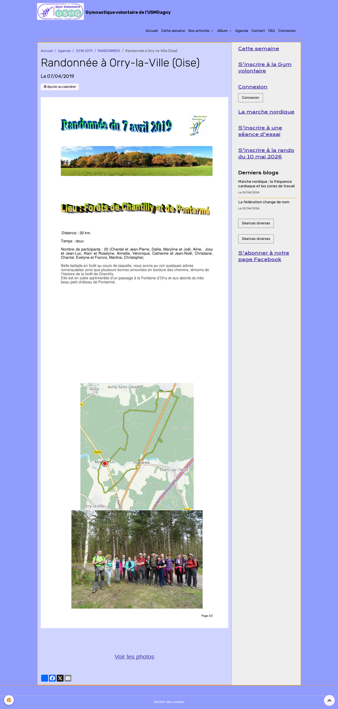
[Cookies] (9, 700)
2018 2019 (84, 52)
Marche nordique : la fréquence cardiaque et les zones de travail (266, 186)
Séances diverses (256, 226)
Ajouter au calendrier (60, 88)
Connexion (287, 32)
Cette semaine (173, 32)
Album (222, 32)
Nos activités (199, 32)
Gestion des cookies (169, 703)
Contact (258, 32)
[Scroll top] (329, 700)
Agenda (241, 32)
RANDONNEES (109, 52)
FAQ (271, 32)
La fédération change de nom (263, 205)
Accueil (152, 32)
